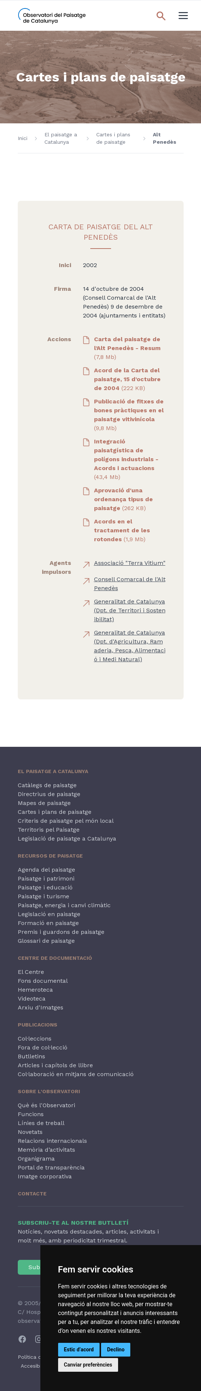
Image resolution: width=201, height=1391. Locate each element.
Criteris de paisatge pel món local (66, 820)
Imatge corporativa (45, 1176)
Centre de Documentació (55, 958)
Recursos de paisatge (50, 856)
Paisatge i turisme (43, 896)
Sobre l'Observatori (49, 1091)
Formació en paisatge (48, 922)
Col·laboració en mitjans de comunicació (76, 1074)
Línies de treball (41, 1123)
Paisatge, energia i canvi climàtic (64, 905)
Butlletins (31, 1056)
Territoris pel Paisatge (49, 829)
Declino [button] (115, 1349)
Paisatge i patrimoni (46, 878)
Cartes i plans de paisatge (113, 138)
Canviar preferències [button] (88, 1365)
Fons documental (43, 980)
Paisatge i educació (45, 887)
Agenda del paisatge (46, 869)
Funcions (31, 1114)
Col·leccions (34, 1038)
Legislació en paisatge (49, 914)
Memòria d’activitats (46, 1149)
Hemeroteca (35, 989)
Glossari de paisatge (46, 940)
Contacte (32, 1194)
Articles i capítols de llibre (55, 1065)
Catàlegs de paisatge (47, 785)
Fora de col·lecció (42, 1047)
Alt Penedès (164, 138)
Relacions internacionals (52, 1140)
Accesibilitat (36, 1366)
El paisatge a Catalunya (60, 138)
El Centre (31, 971)
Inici (22, 138)
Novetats (30, 1131)
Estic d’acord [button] (79, 1349)
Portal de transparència (51, 1167)
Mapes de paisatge (44, 802)
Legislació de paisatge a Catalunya (67, 838)
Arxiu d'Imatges (40, 1007)
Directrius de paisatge (49, 794)
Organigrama (36, 1158)
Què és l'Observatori (46, 1105)
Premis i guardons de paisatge (61, 931)
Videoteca (32, 998)
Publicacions (37, 1025)
